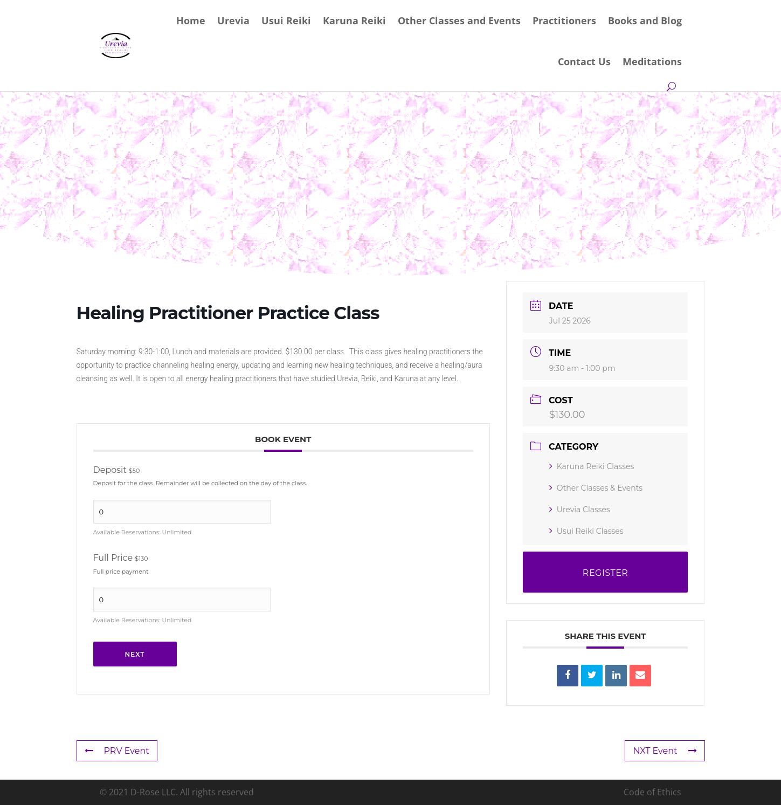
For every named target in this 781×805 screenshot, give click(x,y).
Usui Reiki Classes (586, 531)
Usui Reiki (286, 20)
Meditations (652, 61)
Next (135, 654)
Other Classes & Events (595, 488)
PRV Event (117, 751)
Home (190, 20)
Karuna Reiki (354, 20)
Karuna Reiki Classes (591, 466)
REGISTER (605, 573)
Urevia (233, 20)
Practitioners (564, 20)
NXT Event (664, 751)
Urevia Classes (579, 509)
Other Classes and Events (459, 20)
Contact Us (584, 61)
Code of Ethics (652, 792)
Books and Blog (645, 20)
